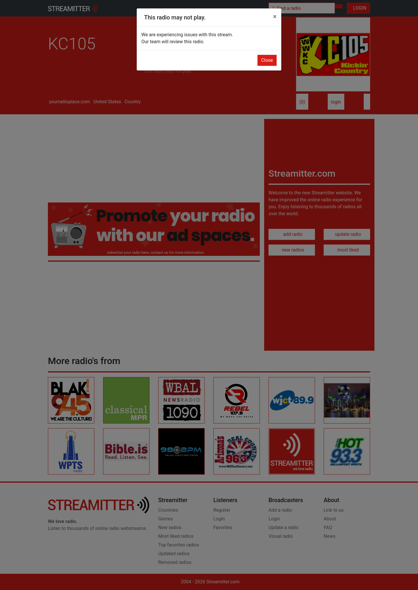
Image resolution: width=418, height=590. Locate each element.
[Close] (274, 16)
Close (267, 60)
